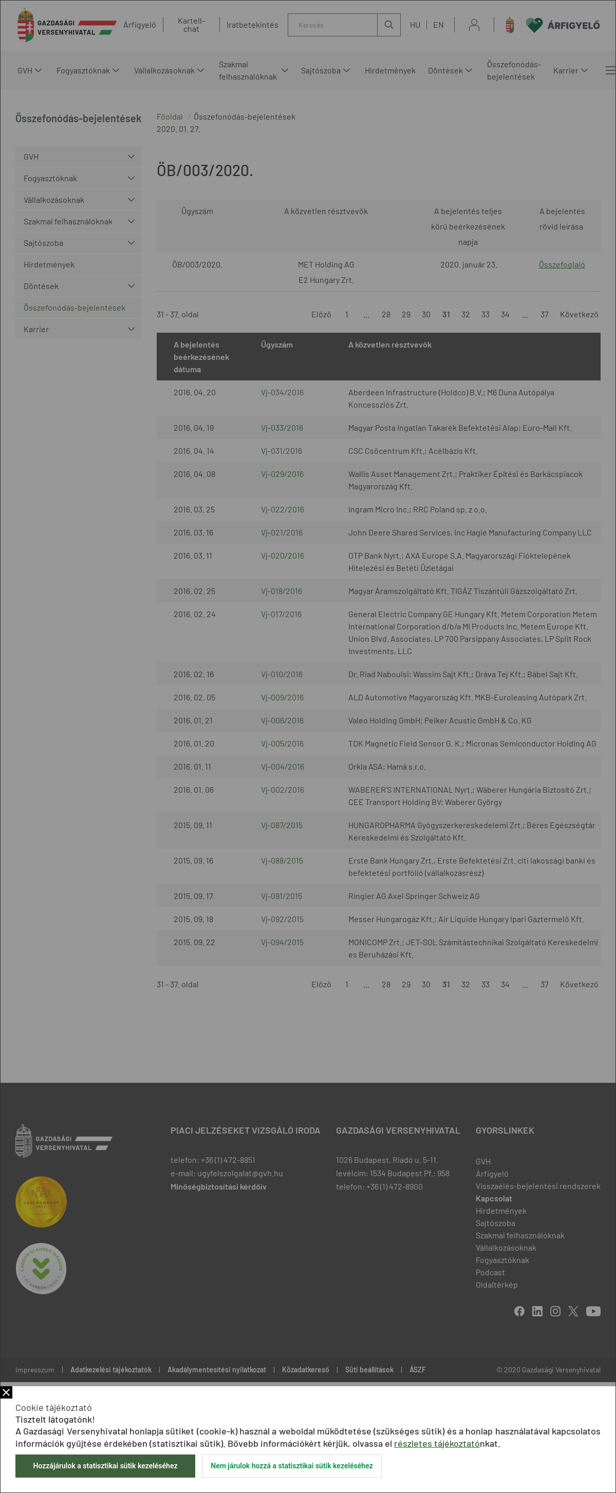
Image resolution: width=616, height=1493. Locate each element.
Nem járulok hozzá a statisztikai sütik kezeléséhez (292, 1466)
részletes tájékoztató (437, 1443)
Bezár (6, 1392)
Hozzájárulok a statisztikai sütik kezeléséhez (105, 1466)
